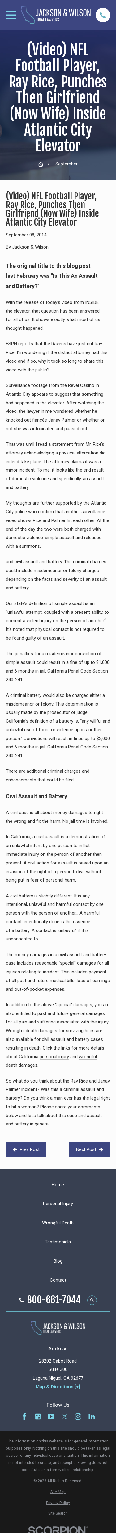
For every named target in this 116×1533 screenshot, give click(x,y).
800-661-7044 (54, 1300)
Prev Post (26, 1149)
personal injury (54, 1057)
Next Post (89, 1149)
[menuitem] (58, 1491)
